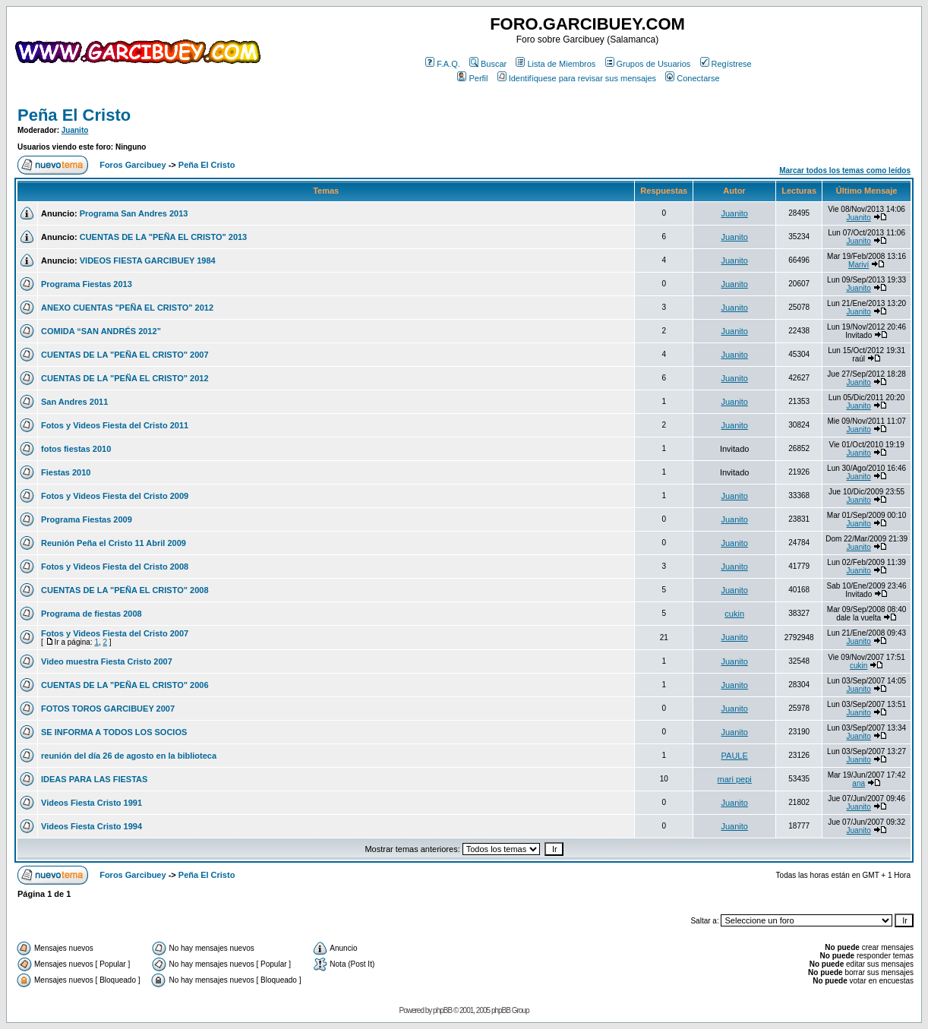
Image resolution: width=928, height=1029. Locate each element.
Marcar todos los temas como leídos (845, 170)
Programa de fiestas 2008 (91, 613)
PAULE (734, 755)
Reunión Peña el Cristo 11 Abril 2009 (113, 543)
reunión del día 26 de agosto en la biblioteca (128, 755)
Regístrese (726, 63)
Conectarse (692, 78)
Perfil (472, 78)
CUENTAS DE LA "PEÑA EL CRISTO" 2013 (164, 236)
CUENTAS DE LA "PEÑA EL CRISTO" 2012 (125, 378)
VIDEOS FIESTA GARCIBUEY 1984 (148, 260)
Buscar (488, 63)
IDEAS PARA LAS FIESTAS (94, 779)
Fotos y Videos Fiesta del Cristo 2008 (114, 566)
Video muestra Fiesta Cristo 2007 (106, 661)
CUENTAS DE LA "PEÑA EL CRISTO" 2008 (125, 590)
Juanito (75, 130)
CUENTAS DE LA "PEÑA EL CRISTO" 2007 (125, 354)
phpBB (442, 1010)
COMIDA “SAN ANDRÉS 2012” (101, 331)
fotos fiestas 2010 (76, 448)
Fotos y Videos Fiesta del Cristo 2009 (114, 495)
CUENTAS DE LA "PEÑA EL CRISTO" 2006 (125, 685)
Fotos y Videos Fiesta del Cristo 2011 (114, 425)
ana (858, 783)
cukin (734, 613)
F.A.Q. (442, 63)
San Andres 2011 (74, 401)
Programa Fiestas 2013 (86, 284)
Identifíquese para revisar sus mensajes (576, 78)
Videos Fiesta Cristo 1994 (91, 826)
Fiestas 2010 (65, 472)
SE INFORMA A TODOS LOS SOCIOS (114, 732)
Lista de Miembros (555, 63)
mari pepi (735, 779)
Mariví (858, 264)
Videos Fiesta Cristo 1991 (91, 802)
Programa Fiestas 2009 (86, 519)
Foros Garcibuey (132, 164)
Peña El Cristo (74, 115)
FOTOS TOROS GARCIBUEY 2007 (108, 708)
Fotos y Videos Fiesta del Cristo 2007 (114, 633)
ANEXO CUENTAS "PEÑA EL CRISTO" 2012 (127, 307)
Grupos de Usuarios (648, 63)
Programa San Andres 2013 (134, 213)
